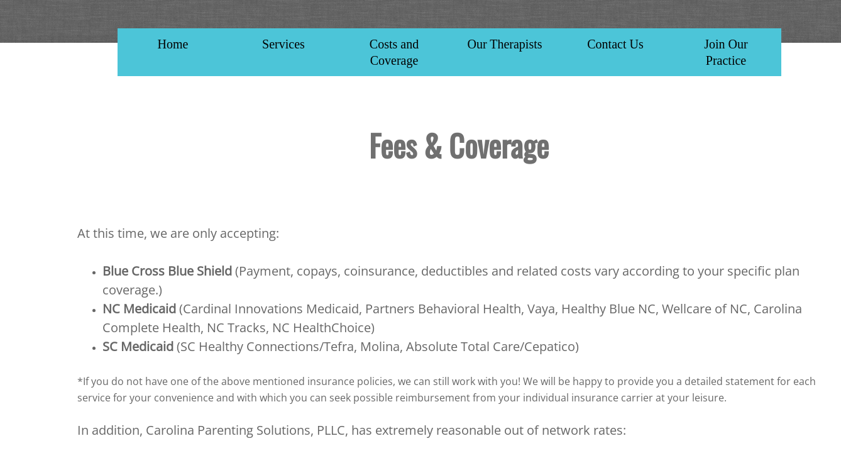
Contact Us (615, 44)
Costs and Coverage (394, 52)
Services (283, 44)
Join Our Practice (725, 52)
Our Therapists (504, 44)
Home (173, 44)
